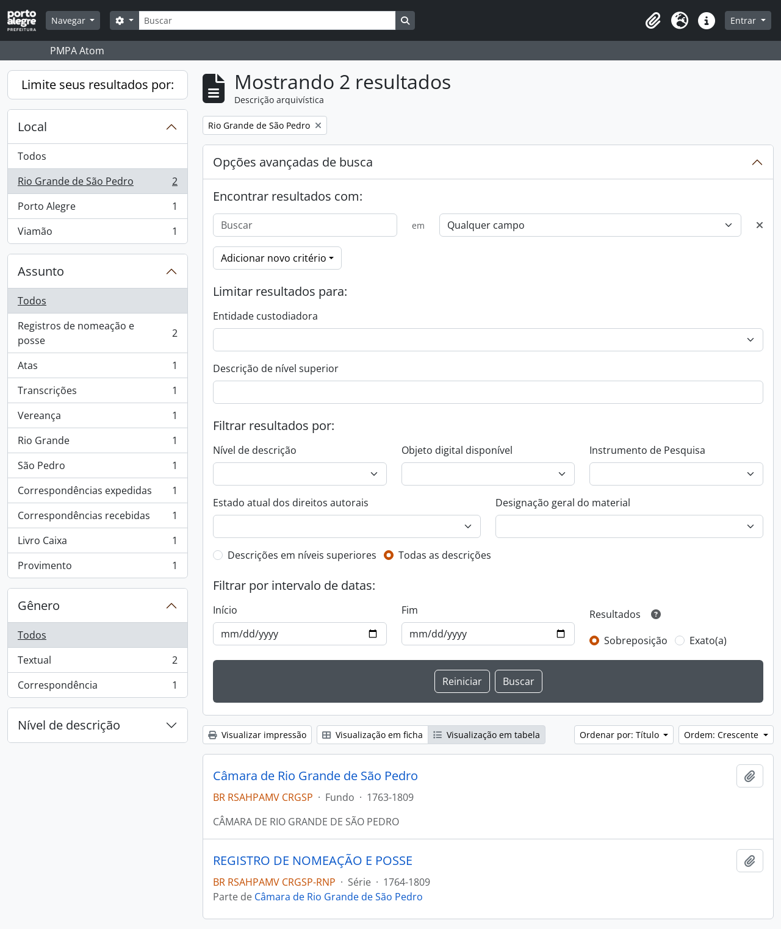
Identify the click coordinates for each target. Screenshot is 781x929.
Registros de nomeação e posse (97, 333)
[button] (652, 20)
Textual (97, 663)
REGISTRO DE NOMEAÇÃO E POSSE (312, 860)
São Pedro (97, 468)
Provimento (97, 568)
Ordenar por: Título (620, 735)
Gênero (39, 605)
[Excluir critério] (759, 225)
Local (32, 126)
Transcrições (97, 393)
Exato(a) (708, 640)
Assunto (41, 271)
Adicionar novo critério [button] (273, 258)
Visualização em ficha (372, 735)
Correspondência (97, 687)
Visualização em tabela (486, 735)
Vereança (97, 418)
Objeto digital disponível (457, 450)
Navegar (69, 20)
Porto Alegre (97, 209)
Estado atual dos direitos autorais (291, 502)
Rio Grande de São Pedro (97, 184)
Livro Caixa (97, 543)
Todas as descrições (444, 555)
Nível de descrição (69, 725)
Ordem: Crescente (722, 735)
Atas (97, 368)
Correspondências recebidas (97, 518)
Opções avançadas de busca (293, 162)
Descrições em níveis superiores (302, 555)
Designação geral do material (562, 502)
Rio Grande (97, 443)
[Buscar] (267, 20)
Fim (409, 610)
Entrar (744, 20)
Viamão (97, 233)
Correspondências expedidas (97, 493)
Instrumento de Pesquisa (647, 450)
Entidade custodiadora (265, 316)
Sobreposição (636, 640)
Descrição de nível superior (276, 368)
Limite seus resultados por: (97, 84)
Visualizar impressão (257, 735)
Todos (32, 156)
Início (225, 610)
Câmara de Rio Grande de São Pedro (315, 776)
